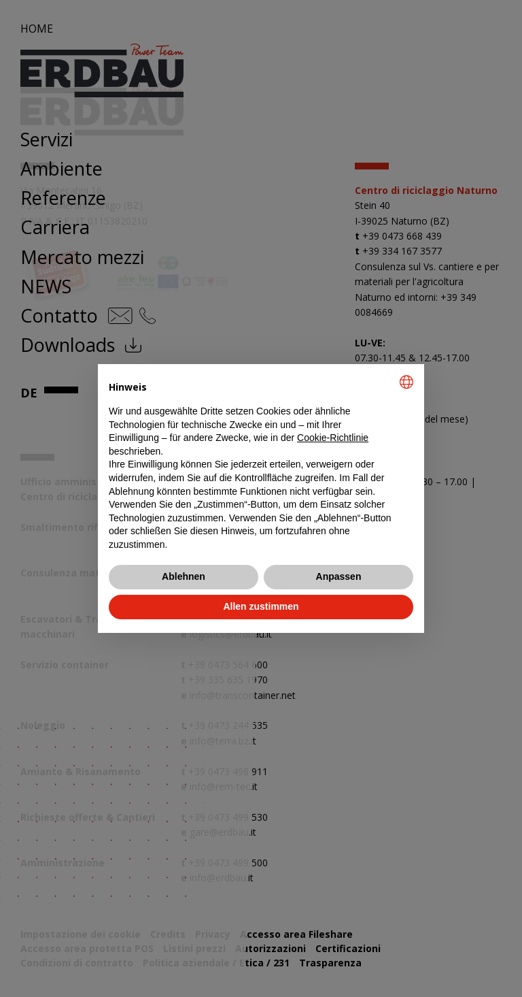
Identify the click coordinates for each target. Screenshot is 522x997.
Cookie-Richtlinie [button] (332, 437)
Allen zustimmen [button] (260, 606)
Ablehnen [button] (183, 576)
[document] (261, 463)
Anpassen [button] (339, 576)
